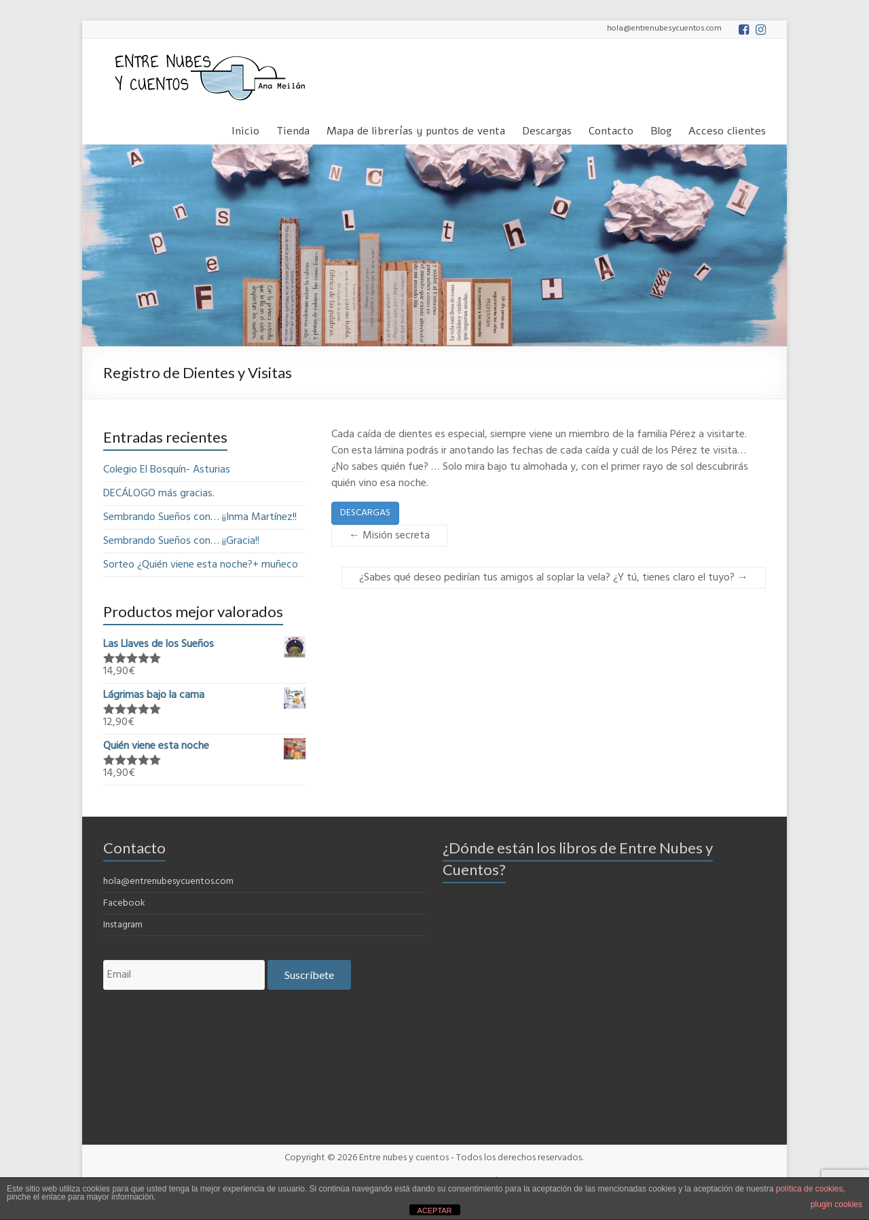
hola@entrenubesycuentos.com (168, 881)
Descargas (547, 129)
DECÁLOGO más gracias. (159, 493)
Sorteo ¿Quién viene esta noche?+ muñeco (200, 565)
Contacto (611, 129)
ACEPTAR (434, 1210)
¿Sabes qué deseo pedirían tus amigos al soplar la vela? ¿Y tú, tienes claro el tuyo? (553, 578)
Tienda (293, 129)
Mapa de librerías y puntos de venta (416, 129)
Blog (660, 129)
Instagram (123, 925)
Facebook (124, 903)
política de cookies (809, 1189)
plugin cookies (836, 1204)
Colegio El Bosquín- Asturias (166, 470)
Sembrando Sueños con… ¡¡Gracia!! (181, 541)
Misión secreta (389, 535)
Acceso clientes (727, 129)
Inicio (245, 129)
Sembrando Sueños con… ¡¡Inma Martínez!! (200, 517)
